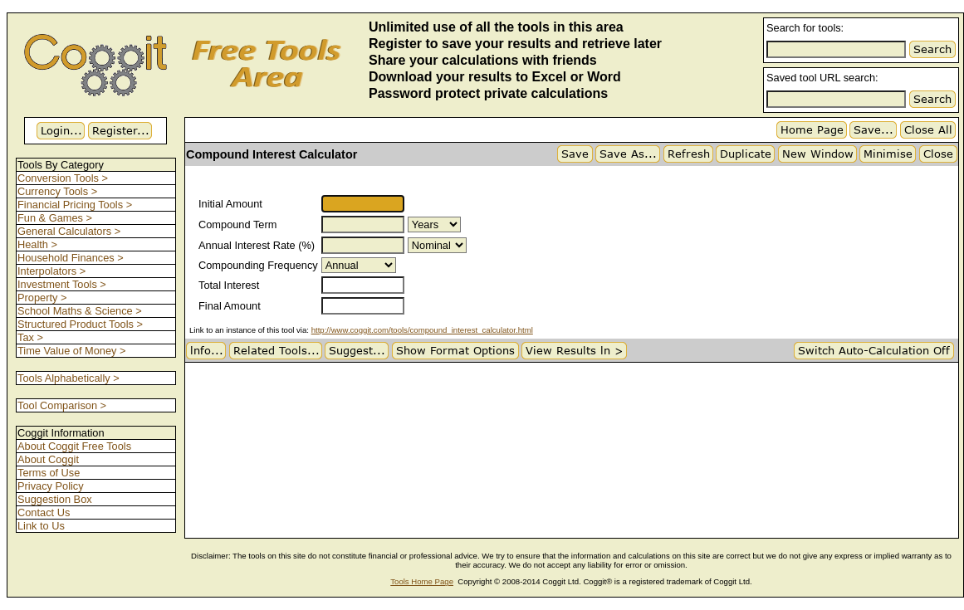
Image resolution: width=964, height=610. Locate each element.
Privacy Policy (50, 486)
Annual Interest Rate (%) (256, 245)
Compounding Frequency (258, 265)
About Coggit (48, 459)
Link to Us (41, 526)
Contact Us (43, 512)
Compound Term (237, 224)
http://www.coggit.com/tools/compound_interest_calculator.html (422, 329)
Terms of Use (48, 472)
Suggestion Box (54, 499)
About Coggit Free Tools (74, 446)
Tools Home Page (421, 581)
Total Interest (228, 285)
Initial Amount (230, 204)
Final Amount (229, 306)
